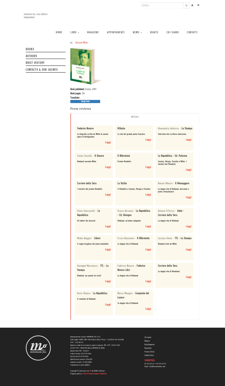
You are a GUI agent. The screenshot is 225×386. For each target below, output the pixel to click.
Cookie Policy (149, 355)
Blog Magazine (150, 344)
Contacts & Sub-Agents (42, 69)
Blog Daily (148, 348)
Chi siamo (148, 337)
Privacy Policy (150, 352)
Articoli (135, 117)
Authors (31, 56)
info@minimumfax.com (157, 366)
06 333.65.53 (161, 364)
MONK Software (99, 371)
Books (30, 49)
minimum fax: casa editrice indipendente (35, 16)
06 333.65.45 (149, 364)
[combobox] (161, 5)
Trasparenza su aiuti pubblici (80, 365)
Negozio (147, 341)
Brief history (35, 63)
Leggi (108, 142)
